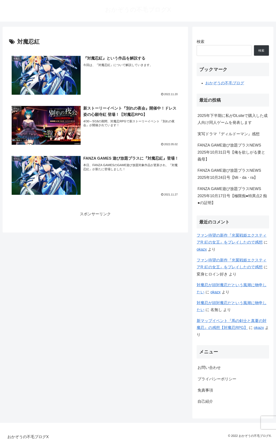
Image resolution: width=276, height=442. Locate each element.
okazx (202, 249)
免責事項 (205, 390)
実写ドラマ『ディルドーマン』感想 (229, 134)
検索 (200, 41)
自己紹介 (205, 401)
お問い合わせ (209, 367)
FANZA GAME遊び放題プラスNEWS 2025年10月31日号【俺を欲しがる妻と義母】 (231, 152)
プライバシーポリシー (217, 379)
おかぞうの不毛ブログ (224, 83)
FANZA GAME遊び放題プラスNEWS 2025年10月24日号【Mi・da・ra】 (229, 173)
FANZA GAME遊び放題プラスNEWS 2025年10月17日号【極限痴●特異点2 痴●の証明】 (232, 196)
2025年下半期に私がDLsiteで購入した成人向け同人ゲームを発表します (233, 119)
